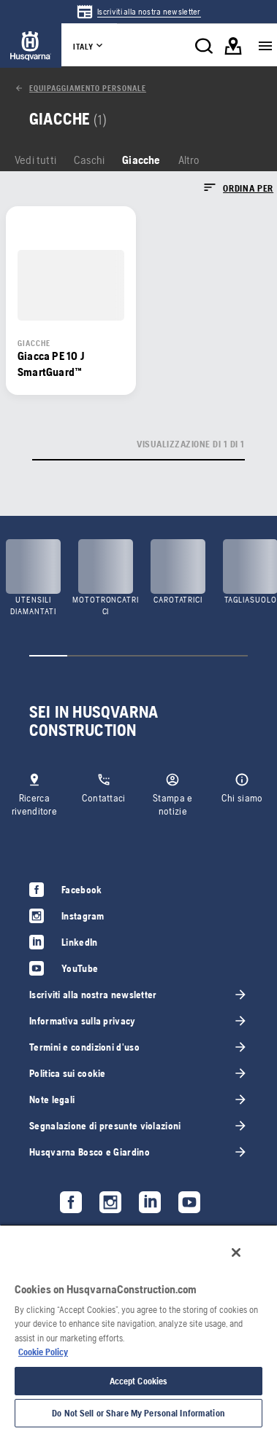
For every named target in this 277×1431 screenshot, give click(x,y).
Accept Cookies (139, 1381)
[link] (138, 11)
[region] (138, 1327)
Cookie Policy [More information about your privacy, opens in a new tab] (43, 1351)
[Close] (236, 1252)
